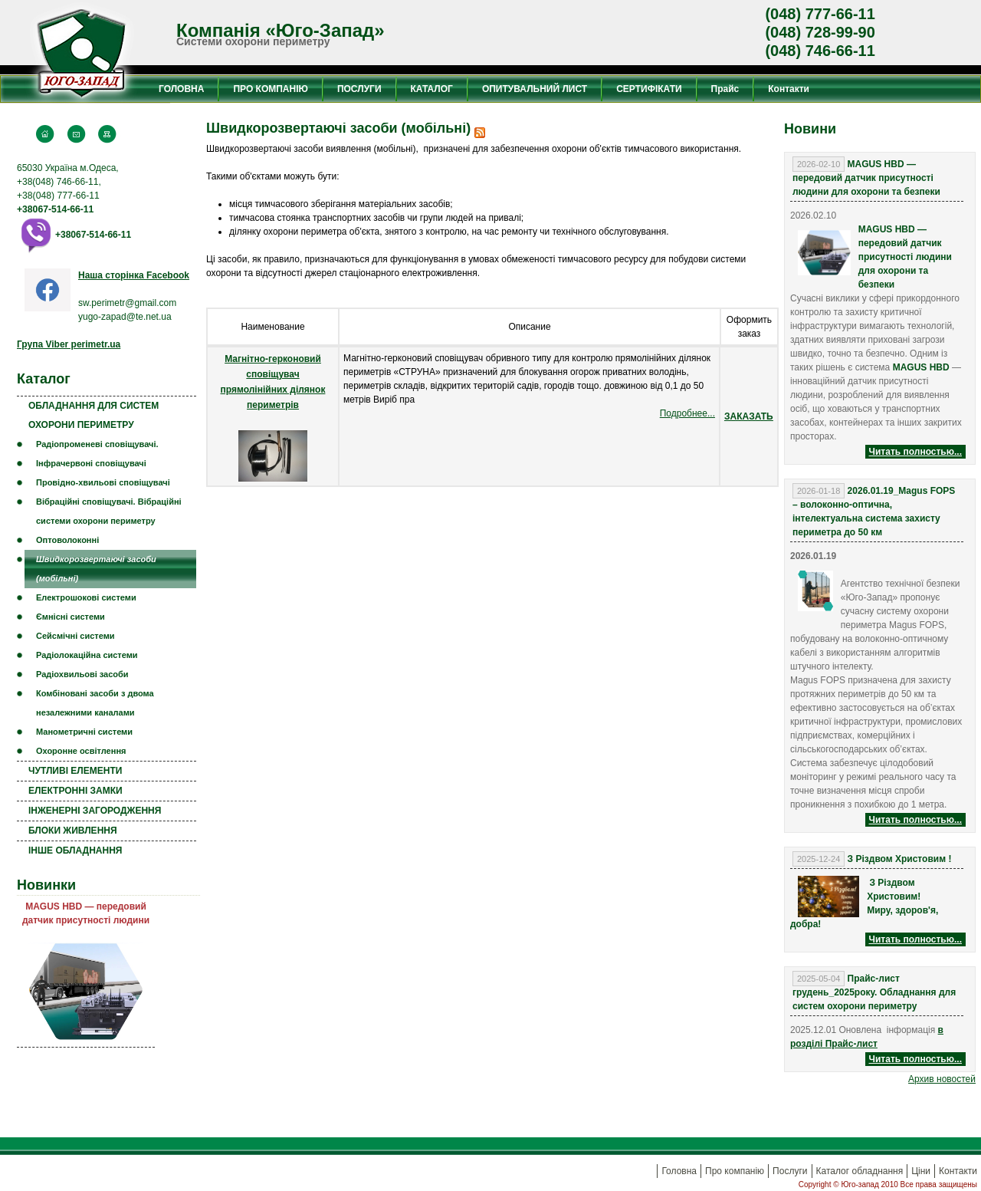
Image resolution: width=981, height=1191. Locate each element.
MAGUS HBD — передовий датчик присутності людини (85, 913)
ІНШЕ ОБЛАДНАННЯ (75, 850)
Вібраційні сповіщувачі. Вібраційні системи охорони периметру (109, 511)
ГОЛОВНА (181, 89)
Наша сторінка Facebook (133, 275)
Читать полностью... (915, 451)
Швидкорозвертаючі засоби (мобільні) (96, 568)
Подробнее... (687, 413)
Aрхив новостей (942, 1079)
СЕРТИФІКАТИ (648, 89)
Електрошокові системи (86, 597)
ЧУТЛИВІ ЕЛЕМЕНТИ (75, 770)
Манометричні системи (84, 731)
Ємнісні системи (70, 616)
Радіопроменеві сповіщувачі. (97, 444)
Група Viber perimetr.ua (68, 344)
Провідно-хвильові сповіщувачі (103, 482)
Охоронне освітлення (81, 750)
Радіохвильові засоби (82, 674)
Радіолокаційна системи (87, 655)
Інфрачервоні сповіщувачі (91, 463)
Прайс (725, 89)
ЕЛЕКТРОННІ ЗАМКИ (75, 790)
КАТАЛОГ (432, 89)
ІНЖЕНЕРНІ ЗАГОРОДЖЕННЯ (94, 810)
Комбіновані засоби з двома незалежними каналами (95, 703)
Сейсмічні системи (75, 635)
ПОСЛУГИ (359, 89)
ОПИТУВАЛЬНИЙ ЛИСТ (534, 89)
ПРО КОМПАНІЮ (270, 89)
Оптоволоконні (67, 540)
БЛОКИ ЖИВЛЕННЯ (72, 830)
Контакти (788, 89)
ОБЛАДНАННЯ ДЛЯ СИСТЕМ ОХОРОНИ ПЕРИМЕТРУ (93, 415)
